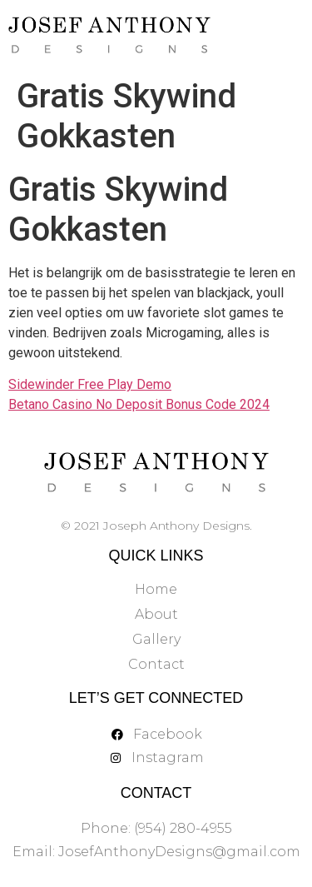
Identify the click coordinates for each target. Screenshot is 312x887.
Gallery (156, 639)
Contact (156, 664)
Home (156, 589)
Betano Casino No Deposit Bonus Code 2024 (139, 404)
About (156, 614)
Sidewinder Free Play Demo (89, 384)
